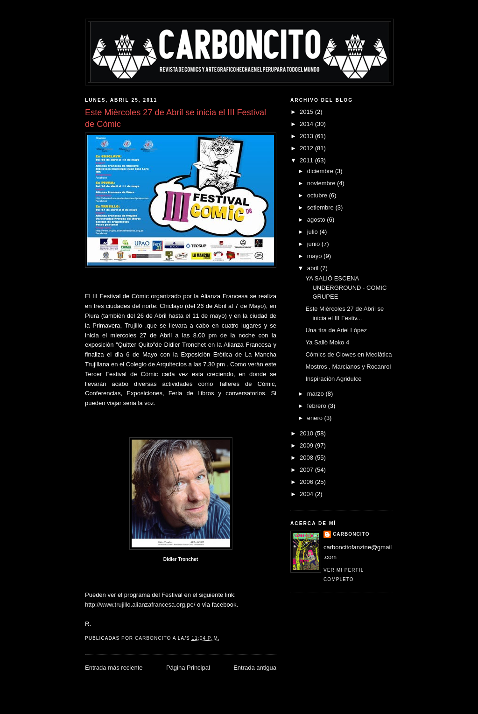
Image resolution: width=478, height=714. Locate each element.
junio (314, 243)
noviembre (322, 183)
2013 (307, 136)
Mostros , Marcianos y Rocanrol (348, 366)
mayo (315, 255)
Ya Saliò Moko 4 (327, 342)
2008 (307, 457)
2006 (307, 481)
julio (313, 231)
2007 (307, 469)
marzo (316, 393)
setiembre (321, 207)
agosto (317, 219)
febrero (317, 405)
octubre (318, 195)
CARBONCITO (351, 534)
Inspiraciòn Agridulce (333, 378)
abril (313, 268)
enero (315, 417)
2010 (307, 433)
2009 (307, 445)
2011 (307, 160)
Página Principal (188, 667)
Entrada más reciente (114, 667)
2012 (307, 148)
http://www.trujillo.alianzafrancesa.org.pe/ (140, 604)
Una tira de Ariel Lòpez (336, 330)
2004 (307, 493)
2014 (307, 123)
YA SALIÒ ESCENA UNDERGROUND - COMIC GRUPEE (346, 287)
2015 (307, 111)
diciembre (321, 171)
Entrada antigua (254, 667)
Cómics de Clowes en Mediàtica (348, 354)
